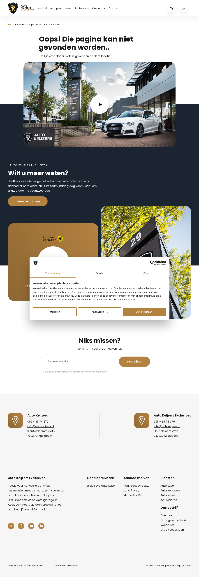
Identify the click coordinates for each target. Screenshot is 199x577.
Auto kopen (168, 486)
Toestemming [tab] (52, 273)
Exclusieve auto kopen (101, 486)
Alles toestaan (144, 311)
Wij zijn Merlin (183, 565)
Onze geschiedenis (173, 520)
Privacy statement (66, 565)
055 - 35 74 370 (38, 421)
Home (11, 24)
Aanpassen (100, 311)
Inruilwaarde (82, 8)
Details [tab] (99, 273)
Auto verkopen (170, 490)
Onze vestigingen (172, 530)
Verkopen (55, 8)
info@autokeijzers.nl (40, 426)
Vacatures (167, 525)
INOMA (160, 565)
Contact (114, 8)
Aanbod (42, 8)
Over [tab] (146, 273)
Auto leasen (168, 495)
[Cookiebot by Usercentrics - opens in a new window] (152, 263)
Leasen (68, 8)
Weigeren (55, 311)
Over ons (99, 8)
